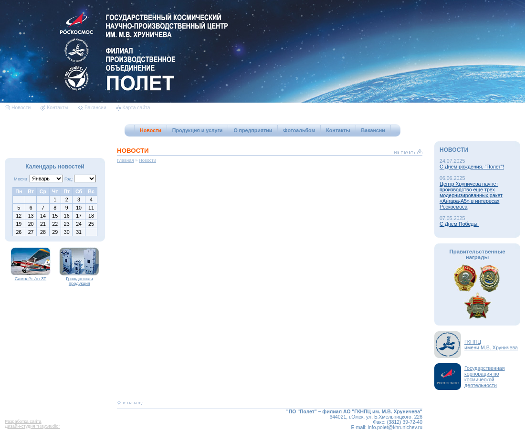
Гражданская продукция (79, 279)
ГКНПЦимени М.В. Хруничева (491, 344)
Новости (18, 107)
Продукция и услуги (197, 130)
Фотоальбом (299, 130)
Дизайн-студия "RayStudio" (32, 426)
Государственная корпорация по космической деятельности (484, 376)
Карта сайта (133, 107)
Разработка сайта (23, 421)
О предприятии (252, 130)
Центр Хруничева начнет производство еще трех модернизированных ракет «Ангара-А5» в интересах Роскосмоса (471, 195)
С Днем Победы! (459, 224)
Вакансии (92, 107)
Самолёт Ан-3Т (30, 277)
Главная (125, 160)
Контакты (54, 107)
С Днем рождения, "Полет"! (472, 166)
